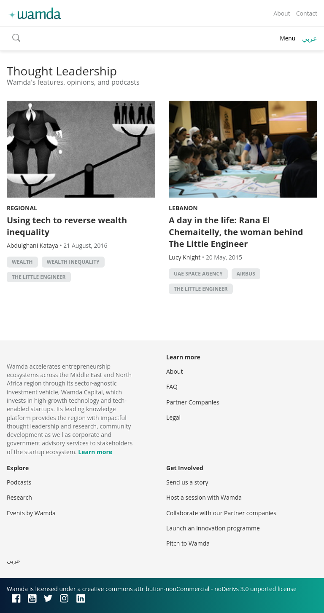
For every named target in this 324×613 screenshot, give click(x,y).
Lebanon (183, 208)
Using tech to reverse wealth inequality (67, 226)
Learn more (95, 452)
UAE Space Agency (198, 273)
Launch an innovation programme (213, 528)
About (281, 13)
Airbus (246, 273)
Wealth (22, 261)
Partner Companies (192, 402)
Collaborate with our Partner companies (221, 513)
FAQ (172, 387)
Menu (287, 38)
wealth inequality (73, 261)
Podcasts (19, 482)
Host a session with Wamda (204, 497)
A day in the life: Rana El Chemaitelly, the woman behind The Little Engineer (236, 231)
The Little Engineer (39, 277)
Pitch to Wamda (188, 543)
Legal (173, 417)
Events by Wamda (31, 513)
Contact (306, 13)
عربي (309, 38)
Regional (22, 208)
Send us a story (187, 482)
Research (19, 497)
